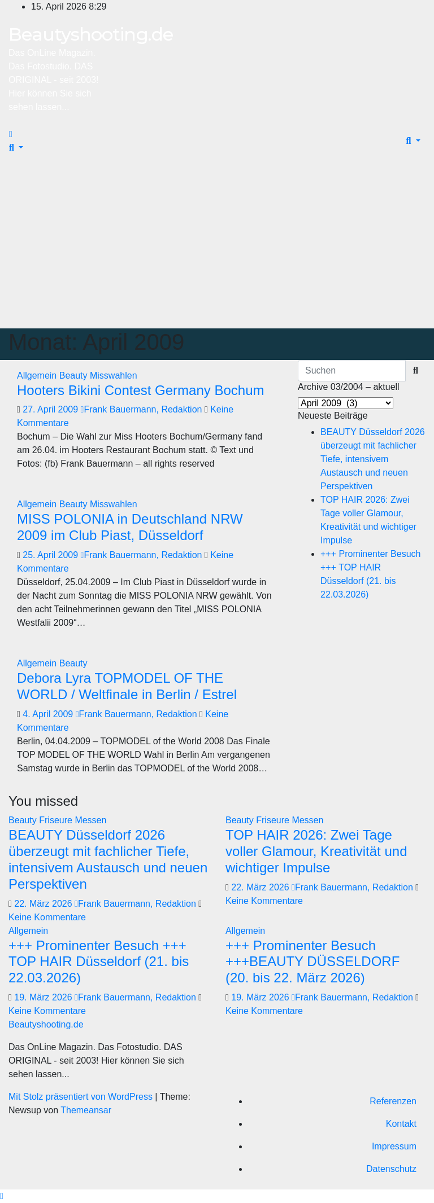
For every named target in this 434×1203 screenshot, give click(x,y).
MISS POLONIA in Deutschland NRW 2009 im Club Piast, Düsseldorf (130, 527)
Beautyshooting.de (90, 34)
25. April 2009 (51, 555)
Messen (90, 820)
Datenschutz (391, 1169)
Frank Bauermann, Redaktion (143, 409)
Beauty (74, 375)
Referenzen (393, 1101)
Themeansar (85, 1110)
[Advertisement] (217, 244)
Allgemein (38, 375)
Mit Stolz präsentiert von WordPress (81, 1096)
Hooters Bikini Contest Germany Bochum (140, 390)
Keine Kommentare (47, 917)
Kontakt (401, 1124)
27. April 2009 (51, 409)
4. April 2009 (49, 714)
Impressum (394, 1146)
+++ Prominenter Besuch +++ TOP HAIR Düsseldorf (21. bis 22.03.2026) (98, 962)
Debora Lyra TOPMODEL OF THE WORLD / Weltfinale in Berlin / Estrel (127, 686)
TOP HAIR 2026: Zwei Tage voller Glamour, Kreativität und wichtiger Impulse (316, 851)
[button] (16, 147)
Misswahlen (113, 375)
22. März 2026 (44, 903)
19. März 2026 (44, 997)
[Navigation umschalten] (22, 137)
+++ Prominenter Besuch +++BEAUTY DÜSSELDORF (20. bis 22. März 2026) (312, 962)
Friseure (57, 820)
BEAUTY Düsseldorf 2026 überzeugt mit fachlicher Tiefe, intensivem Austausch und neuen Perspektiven (372, 459)
